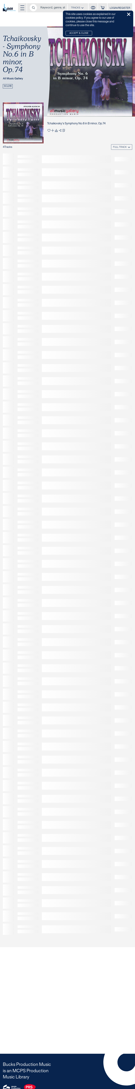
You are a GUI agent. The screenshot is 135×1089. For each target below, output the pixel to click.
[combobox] (77, 7)
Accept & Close (78, 33)
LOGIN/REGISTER (120, 8)
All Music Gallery (13, 78)
